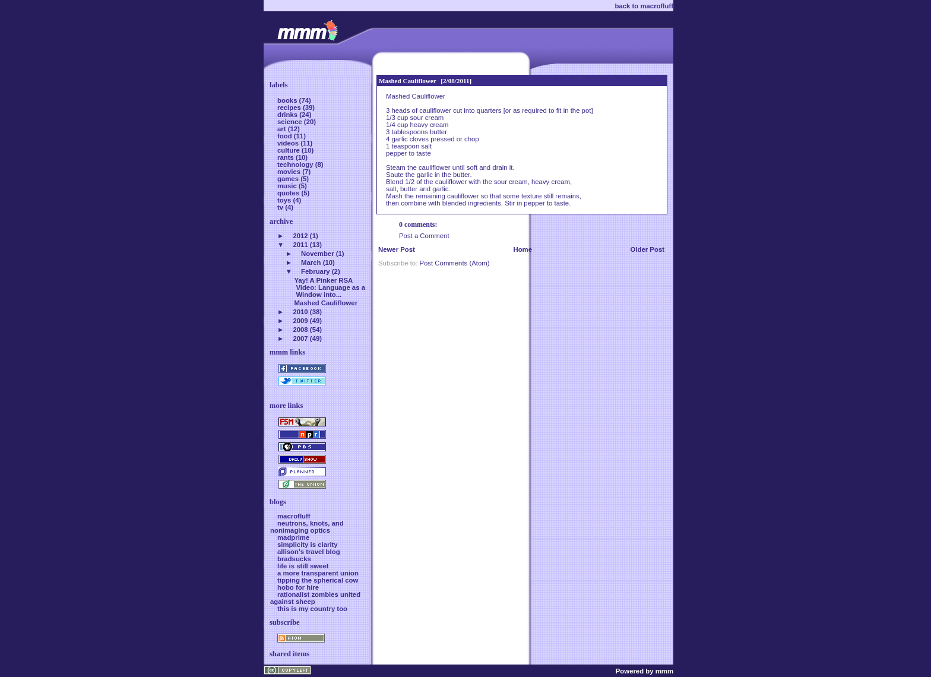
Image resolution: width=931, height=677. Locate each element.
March (311, 262)
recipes (290, 107)
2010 (300, 311)
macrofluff (294, 516)
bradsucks (294, 558)
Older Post (647, 249)
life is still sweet (303, 566)
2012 (300, 235)
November (317, 253)
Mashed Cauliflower (407, 80)
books (288, 100)
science (290, 121)
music (288, 185)
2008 (300, 329)
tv (281, 207)
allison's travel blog (308, 551)
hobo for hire (298, 587)
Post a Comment (424, 235)
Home (522, 249)
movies (289, 171)
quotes (289, 193)
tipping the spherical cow (317, 580)
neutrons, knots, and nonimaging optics (307, 527)
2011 (300, 244)
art (282, 128)
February (315, 271)
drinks (288, 114)
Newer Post (396, 249)
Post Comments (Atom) (454, 263)
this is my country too (312, 608)
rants (286, 157)
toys (285, 200)
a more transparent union (318, 573)
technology (296, 164)
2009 (300, 320)
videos (288, 143)
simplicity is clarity (307, 544)
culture (289, 150)
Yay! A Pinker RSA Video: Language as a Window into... (329, 287)
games (288, 178)
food (285, 136)
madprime (293, 537)
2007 (300, 338)
